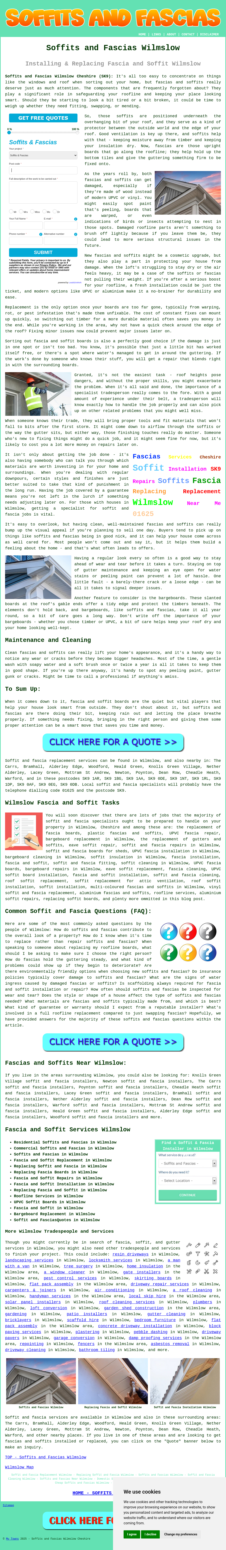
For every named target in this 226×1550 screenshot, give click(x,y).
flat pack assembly (51, 1284)
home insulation (145, 1266)
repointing (31, 1344)
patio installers (87, 1314)
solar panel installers (33, 1302)
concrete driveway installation (135, 1326)
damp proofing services (155, 1338)
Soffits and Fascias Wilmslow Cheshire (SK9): (59, 76)
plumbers (202, 1302)
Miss (35, 211)
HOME (142, 34)
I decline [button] (150, 1534)
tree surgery (78, 1266)
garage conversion (74, 1338)
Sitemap (8, 1505)
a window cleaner (64, 1272)
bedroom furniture (155, 1320)
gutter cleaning (166, 1314)
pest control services (70, 1278)
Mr (13, 211)
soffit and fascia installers (105, 1117)
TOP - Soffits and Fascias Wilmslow (45, 1457)
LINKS (156, 34)
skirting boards (153, 1278)
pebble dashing (151, 1332)
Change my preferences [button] (180, 1534)
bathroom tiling (97, 1350)
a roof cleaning (192, 1290)
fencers (86, 1344)
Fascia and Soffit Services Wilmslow (67, 1129)
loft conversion (48, 1308)
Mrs (23, 211)
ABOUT (171, 34)
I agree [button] (132, 1534)
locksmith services (110, 1260)
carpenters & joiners (30, 1290)
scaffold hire (83, 1320)
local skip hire (147, 1296)
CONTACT (188, 34)
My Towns (12, 1538)
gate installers (141, 1272)
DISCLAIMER (209, 34)
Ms (46, 211)
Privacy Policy (48, 265)
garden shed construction (134, 1308)
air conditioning (115, 1290)
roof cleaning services (127, 1302)
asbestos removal (170, 1344)
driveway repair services (160, 1284)
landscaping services (29, 1260)
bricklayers (18, 1320)
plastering (87, 1332)
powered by (69, 282)
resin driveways (131, 1254)
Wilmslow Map (19, 1467)
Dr (56, 211)
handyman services (50, 1296)
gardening (15, 1314)
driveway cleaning (25, 1350)
